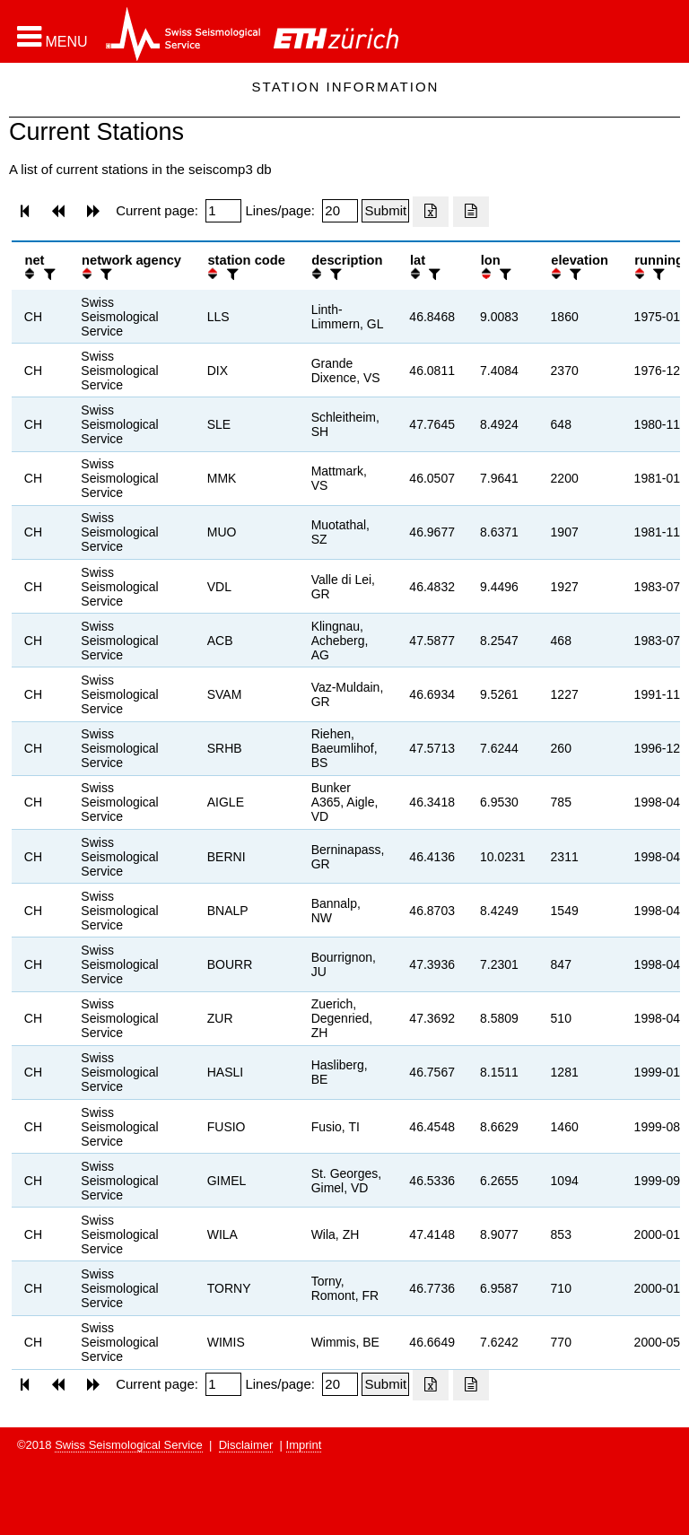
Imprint (304, 1445)
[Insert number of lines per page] (340, 210)
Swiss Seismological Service (129, 1445)
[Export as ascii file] (471, 211)
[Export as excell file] (431, 211)
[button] (52, 37)
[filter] (47, 274)
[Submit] (385, 210)
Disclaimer (246, 1445)
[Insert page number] (223, 210)
